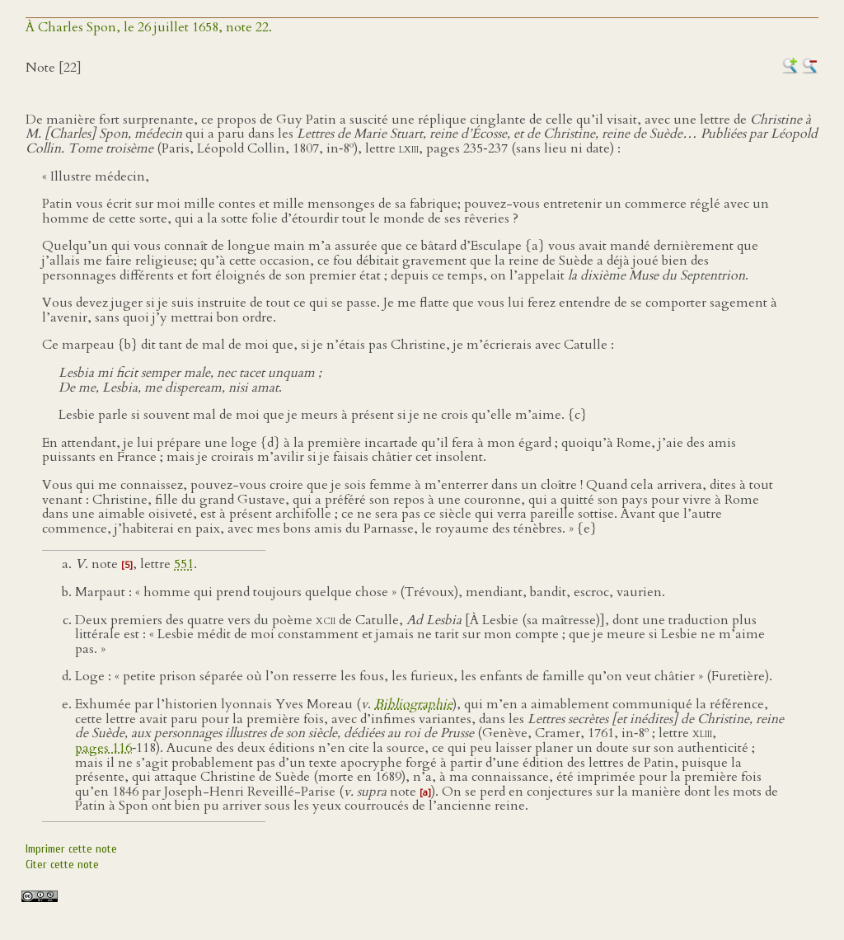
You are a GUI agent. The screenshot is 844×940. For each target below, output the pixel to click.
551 (184, 564)
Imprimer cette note (71, 849)
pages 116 (103, 748)
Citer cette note (62, 865)
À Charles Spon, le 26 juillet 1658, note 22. (149, 27)
